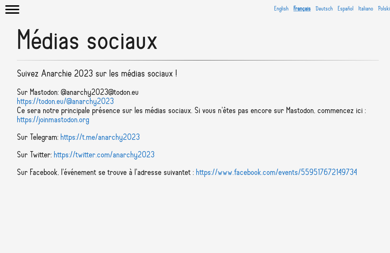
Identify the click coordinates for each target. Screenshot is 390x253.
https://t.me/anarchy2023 (100, 138)
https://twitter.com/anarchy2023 (104, 155)
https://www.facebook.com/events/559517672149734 (276, 173)
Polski (384, 9)
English (281, 9)
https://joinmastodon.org (53, 120)
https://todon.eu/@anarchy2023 (65, 102)
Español (345, 9)
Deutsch (324, 9)
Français (302, 9)
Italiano (365, 9)
